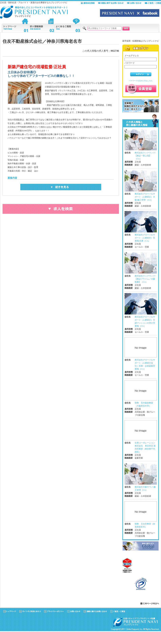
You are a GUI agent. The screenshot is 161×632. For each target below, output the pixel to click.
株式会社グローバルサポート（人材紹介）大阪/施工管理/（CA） (145, 197)
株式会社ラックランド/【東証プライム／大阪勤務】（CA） (145, 279)
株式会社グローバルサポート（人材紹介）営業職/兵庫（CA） (145, 238)
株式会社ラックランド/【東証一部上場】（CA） (145, 155)
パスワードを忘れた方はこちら (141, 81)
